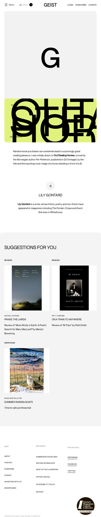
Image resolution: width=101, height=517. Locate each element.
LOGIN (70, 5)
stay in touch (73, 447)
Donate (93, 5)
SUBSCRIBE (81, 5)
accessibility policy (45, 484)
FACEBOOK (72, 464)
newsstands (10, 488)
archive (39, 492)
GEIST (6, 446)
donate (7, 475)
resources (40, 446)
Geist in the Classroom (47, 469)
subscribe (9, 469)
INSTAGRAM (72, 457)
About (7, 456)
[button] (10, 4)
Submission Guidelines (46, 457)
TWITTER (71, 471)
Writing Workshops (45, 463)
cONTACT (8, 462)
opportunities (43, 477)
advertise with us (12, 482)
